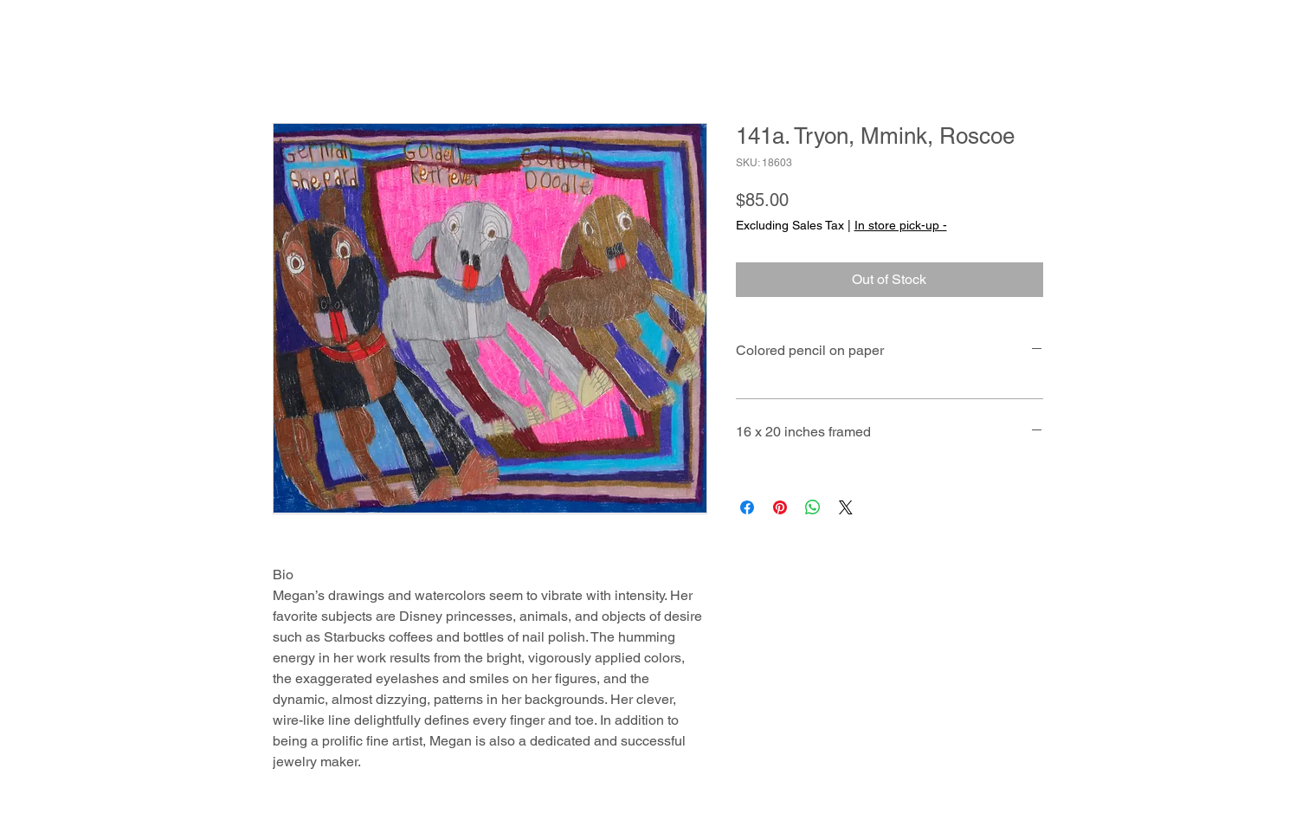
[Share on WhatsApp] (813, 507)
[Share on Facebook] (747, 507)
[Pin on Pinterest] (780, 507)
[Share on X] (845, 507)
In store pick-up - (900, 225)
